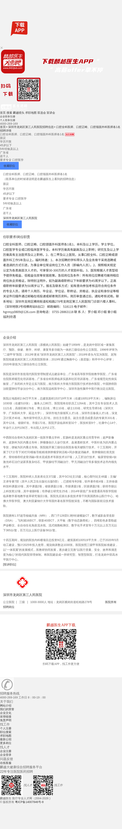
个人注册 (5, 728)
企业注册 (5, 751)
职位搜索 (5, 732)
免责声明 (5, 720)
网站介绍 (5, 705)
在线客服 (5, 763)
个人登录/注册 (7, 120)
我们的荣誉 (7, 709)
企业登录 (5, 754)
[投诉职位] (9, 564)
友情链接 (5, 716)
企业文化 (5, 712)
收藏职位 (9, 165)
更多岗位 (5, 743)
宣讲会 (51, 112)
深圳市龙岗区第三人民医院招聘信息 (31, 127)
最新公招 (5, 739)
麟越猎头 (18, 112)
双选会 (41, 112)
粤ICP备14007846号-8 (29, 802)
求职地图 (31, 112)
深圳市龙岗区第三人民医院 (20, 218)
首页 (3, 112)
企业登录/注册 (7, 116)
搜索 (9, 112)
